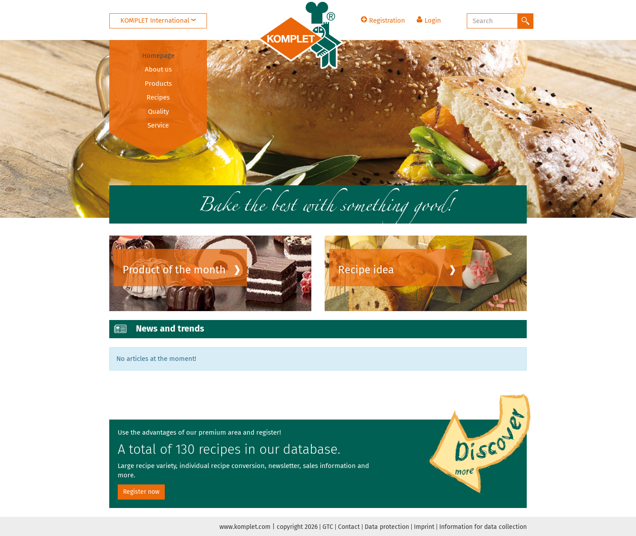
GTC (327, 527)
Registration (383, 20)
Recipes (158, 97)
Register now (141, 492)
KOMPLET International (158, 20)
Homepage (158, 56)
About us (158, 69)
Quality (158, 112)
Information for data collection (483, 527)
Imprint (424, 527)
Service (158, 125)
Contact (349, 527)
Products (158, 84)
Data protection (387, 527)
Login (428, 20)
